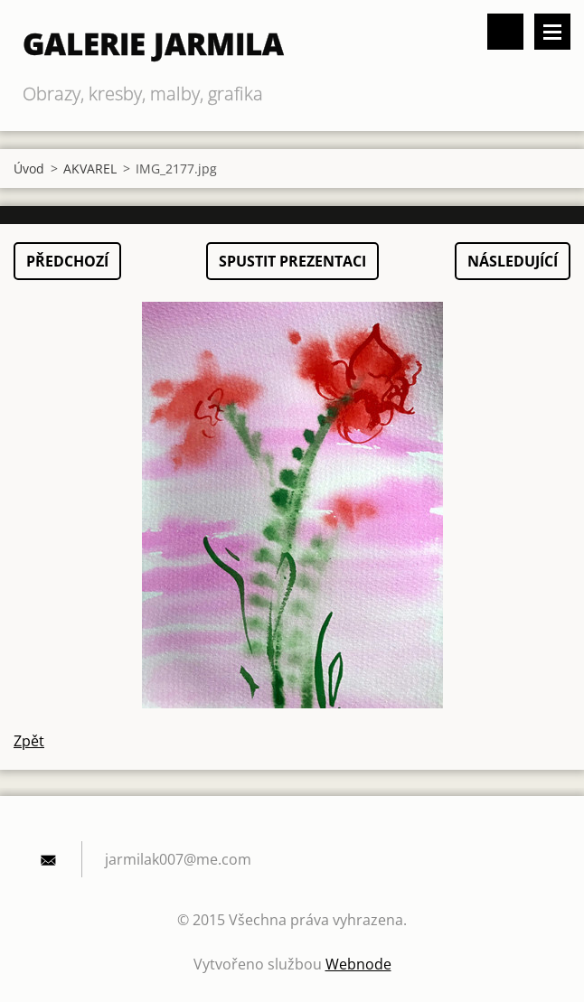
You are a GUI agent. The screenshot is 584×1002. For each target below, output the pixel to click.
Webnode (358, 964)
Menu (552, 32)
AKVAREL (90, 168)
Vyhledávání (505, 32)
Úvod (29, 168)
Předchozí (67, 261)
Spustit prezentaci (292, 261)
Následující (512, 261)
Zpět (29, 741)
